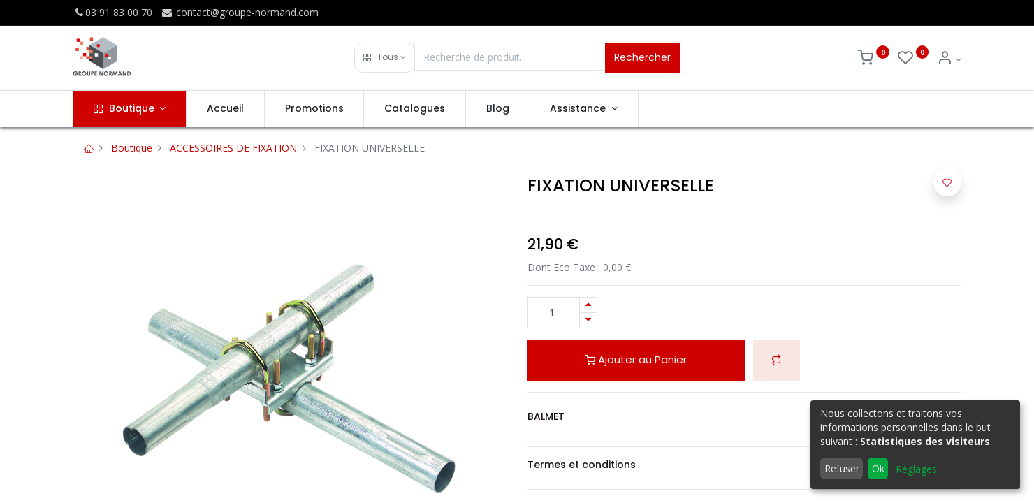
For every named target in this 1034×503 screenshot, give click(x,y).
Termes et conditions (581, 465)
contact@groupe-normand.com (240, 12)
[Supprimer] (588, 320)
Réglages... (919, 469)
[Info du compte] (949, 59)
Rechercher (642, 57)
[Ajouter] (588, 305)
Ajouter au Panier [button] (636, 359)
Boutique (131, 147)
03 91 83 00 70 (112, 12)
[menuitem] (225, 109)
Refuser (841, 468)
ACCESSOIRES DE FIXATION (233, 147)
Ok (878, 468)
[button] (384, 58)
